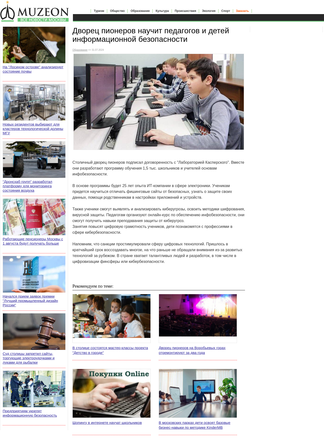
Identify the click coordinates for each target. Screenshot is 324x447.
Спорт (225, 11)
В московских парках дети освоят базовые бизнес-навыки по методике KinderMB (194, 425)
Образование (140, 11)
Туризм (99, 11)
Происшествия (185, 11)
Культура (162, 11)
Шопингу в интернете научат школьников (107, 423)
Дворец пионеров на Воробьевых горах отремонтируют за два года (192, 350)
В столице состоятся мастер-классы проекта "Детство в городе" (110, 350)
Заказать (242, 11)
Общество (117, 11)
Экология (209, 11)
